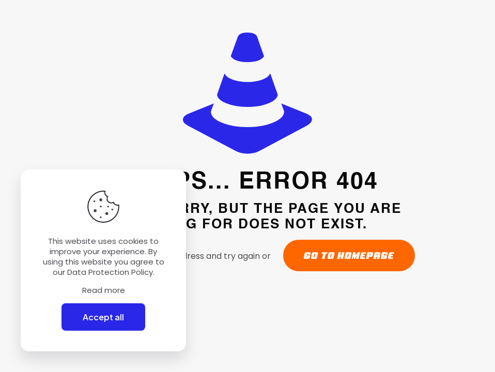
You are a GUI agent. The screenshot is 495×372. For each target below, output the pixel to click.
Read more (103, 290)
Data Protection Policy (110, 272)
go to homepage (349, 255)
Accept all (103, 317)
